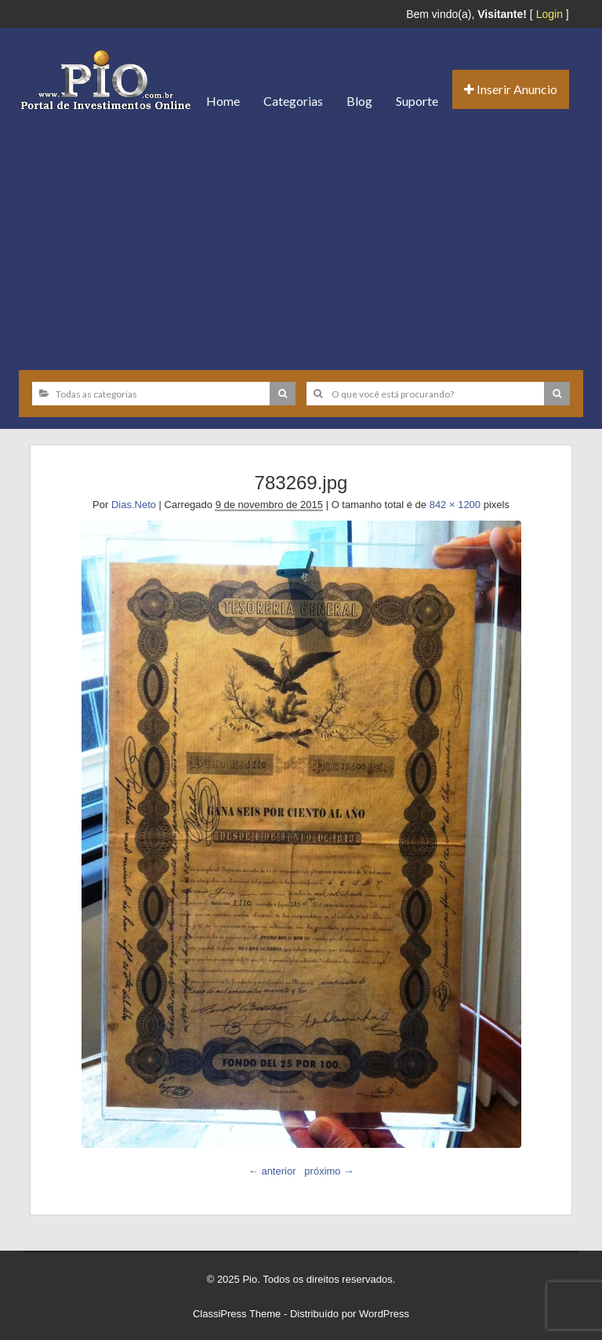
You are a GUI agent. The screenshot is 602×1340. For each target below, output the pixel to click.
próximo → (329, 1171)
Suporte (417, 100)
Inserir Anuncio (510, 89)
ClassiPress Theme (237, 1314)
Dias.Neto (133, 504)
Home (223, 100)
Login (549, 14)
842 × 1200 (455, 504)
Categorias (293, 100)
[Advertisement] (301, 240)
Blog (359, 100)
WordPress (384, 1314)
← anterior (272, 1171)
